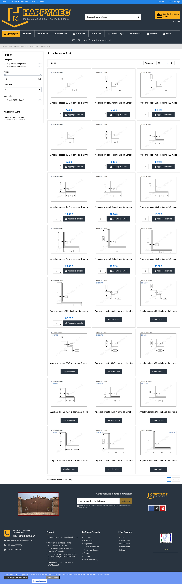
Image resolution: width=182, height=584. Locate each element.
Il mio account (124, 540)
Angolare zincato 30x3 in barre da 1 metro (114, 363)
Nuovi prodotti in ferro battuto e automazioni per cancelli (60, 544)
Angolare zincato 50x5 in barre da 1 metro (158, 412)
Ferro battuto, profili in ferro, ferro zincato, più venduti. (61, 550)
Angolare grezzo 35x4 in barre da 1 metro (113, 155)
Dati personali (124, 544)
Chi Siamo (88, 537)
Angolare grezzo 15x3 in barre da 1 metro (69, 103)
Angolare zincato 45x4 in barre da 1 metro (114, 412)
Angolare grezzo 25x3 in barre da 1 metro (158, 103)
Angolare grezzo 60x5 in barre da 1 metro (158, 207)
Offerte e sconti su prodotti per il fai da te (63, 538)
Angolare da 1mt (12, 112)
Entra (121, 537)
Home (4, 2)
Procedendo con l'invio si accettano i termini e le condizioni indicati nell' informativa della (105, 506)
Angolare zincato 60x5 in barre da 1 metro (69, 461)
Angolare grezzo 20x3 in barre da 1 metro (113, 103)
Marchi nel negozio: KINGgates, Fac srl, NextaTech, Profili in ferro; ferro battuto (62, 556)
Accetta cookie (39, 581)
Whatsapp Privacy (91, 560)
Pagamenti (88, 544)
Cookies (34, 2)
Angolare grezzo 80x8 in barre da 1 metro (113, 259)
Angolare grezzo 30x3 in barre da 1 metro (69, 155)
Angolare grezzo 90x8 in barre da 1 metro (158, 259)
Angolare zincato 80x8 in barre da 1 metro (158, 461)
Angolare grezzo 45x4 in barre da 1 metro (69, 207)
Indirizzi (122, 550)
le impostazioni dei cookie (16, 577)
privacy (85, 507)
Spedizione (88, 540)
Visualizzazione (114, 320)
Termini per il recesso (92, 550)
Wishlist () (162, 2)
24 (160, 63)
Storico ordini (124, 547)
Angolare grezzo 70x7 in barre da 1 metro (69, 259)
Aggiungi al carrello (74, 115)
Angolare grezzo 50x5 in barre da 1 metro (113, 207)
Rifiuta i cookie (53, 578)
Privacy (86, 553)
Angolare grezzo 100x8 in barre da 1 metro (69, 311)
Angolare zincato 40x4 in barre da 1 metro (69, 412)
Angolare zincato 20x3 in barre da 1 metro (158, 311)
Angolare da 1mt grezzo (14, 117)
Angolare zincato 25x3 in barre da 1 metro (69, 363)
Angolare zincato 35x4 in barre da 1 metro (158, 363)
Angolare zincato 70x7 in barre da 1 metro (114, 461)
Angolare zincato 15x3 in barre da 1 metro (114, 311)
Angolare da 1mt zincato (15, 119)
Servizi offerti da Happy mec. (19, 2)
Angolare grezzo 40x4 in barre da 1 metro (158, 155)
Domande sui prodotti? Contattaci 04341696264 (61, 563)
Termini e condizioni (91, 547)
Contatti (41, 2)
